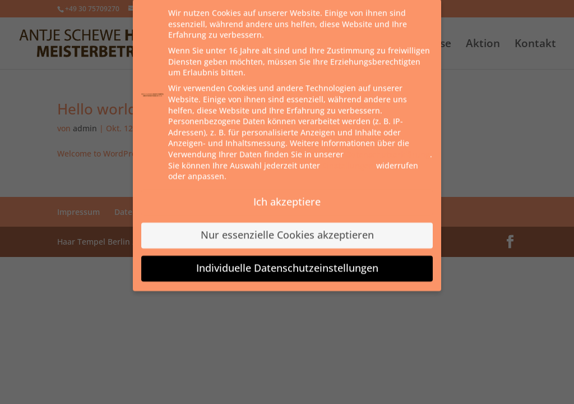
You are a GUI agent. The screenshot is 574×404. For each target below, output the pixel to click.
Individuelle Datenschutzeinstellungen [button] (287, 261)
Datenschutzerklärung (388, 148)
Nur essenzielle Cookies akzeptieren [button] (287, 228)
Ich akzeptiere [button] (287, 195)
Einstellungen (348, 159)
